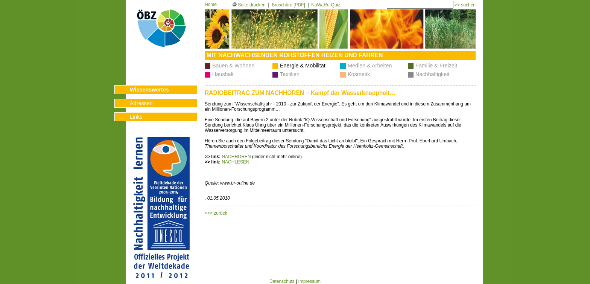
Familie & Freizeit (436, 66)
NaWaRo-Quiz (325, 5)
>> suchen (464, 5)
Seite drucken (249, 5)
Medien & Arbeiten (370, 66)
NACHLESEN (235, 162)
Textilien (290, 74)
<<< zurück (216, 213)
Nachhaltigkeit (432, 74)
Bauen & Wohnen (233, 66)
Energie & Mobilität (302, 66)
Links (136, 117)
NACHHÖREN (236, 156)
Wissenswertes (149, 90)
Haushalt (223, 74)
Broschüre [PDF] (288, 5)
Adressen (141, 103)
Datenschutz (282, 281)
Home (211, 4)
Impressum (309, 281)
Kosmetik (359, 74)
